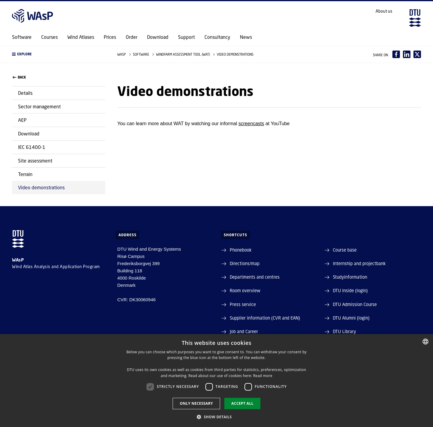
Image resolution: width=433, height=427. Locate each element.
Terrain (25, 174)
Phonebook (240, 249)
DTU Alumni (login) (351, 317)
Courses (49, 37)
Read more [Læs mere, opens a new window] (262, 375)
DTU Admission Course (355, 304)
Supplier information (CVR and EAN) (265, 317)
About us (384, 11)
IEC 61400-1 (31, 147)
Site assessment (35, 160)
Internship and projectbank (359, 263)
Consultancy (217, 37)
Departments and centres (255, 277)
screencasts (251, 123)
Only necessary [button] (196, 403)
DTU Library (344, 331)
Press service (243, 304)
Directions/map (244, 263)
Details (25, 93)
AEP (22, 120)
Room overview (245, 290)
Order (131, 37)
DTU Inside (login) (350, 290)
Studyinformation (350, 277)
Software (22, 37)
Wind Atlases (80, 37)
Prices (110, 37)
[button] (58, 54)
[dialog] (216, 380)
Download (157, 37)
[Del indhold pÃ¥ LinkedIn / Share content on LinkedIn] (406, 54)
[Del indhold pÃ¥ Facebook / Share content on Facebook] (396, 54)
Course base (345, 249)
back (19, 77)
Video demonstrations (41, 187)
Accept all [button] (242, 403)
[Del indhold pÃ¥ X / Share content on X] (417, 54)
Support (186, 37)
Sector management (39, 106)
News (246, 37)
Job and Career (244, 331)
